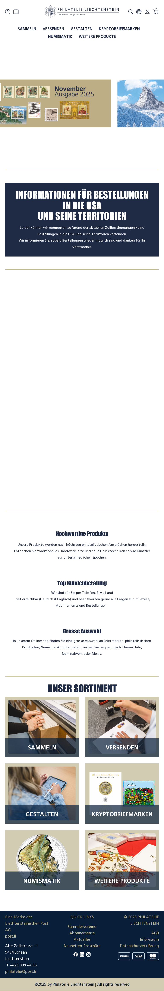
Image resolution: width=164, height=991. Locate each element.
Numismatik (60, 36)
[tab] (78, 160)
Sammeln (27, 29)
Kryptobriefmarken (119, 29)
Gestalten (81, 29)
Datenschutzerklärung (139, 946)
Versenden (53, 29)
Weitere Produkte (97, 36)
